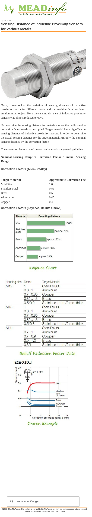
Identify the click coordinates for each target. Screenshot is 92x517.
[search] (43, 501)
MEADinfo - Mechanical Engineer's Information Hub (44, 511)
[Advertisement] (42, 38)
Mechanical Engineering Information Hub (35, 9)
